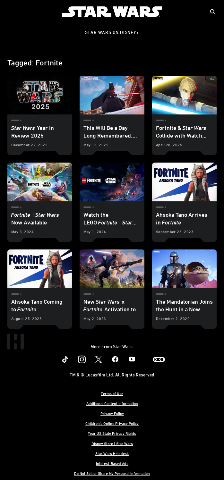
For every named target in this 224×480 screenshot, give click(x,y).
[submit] (213, 12)
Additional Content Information (112, 403)
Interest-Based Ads (112, 463)
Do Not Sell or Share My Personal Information (112, 473)
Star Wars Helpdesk (112, 453)
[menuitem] (10, 11)
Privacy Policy (112, 413)
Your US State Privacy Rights (112, 433)
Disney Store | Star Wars (112, 443)
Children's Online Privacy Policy (112, 423)
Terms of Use (112, 393)
